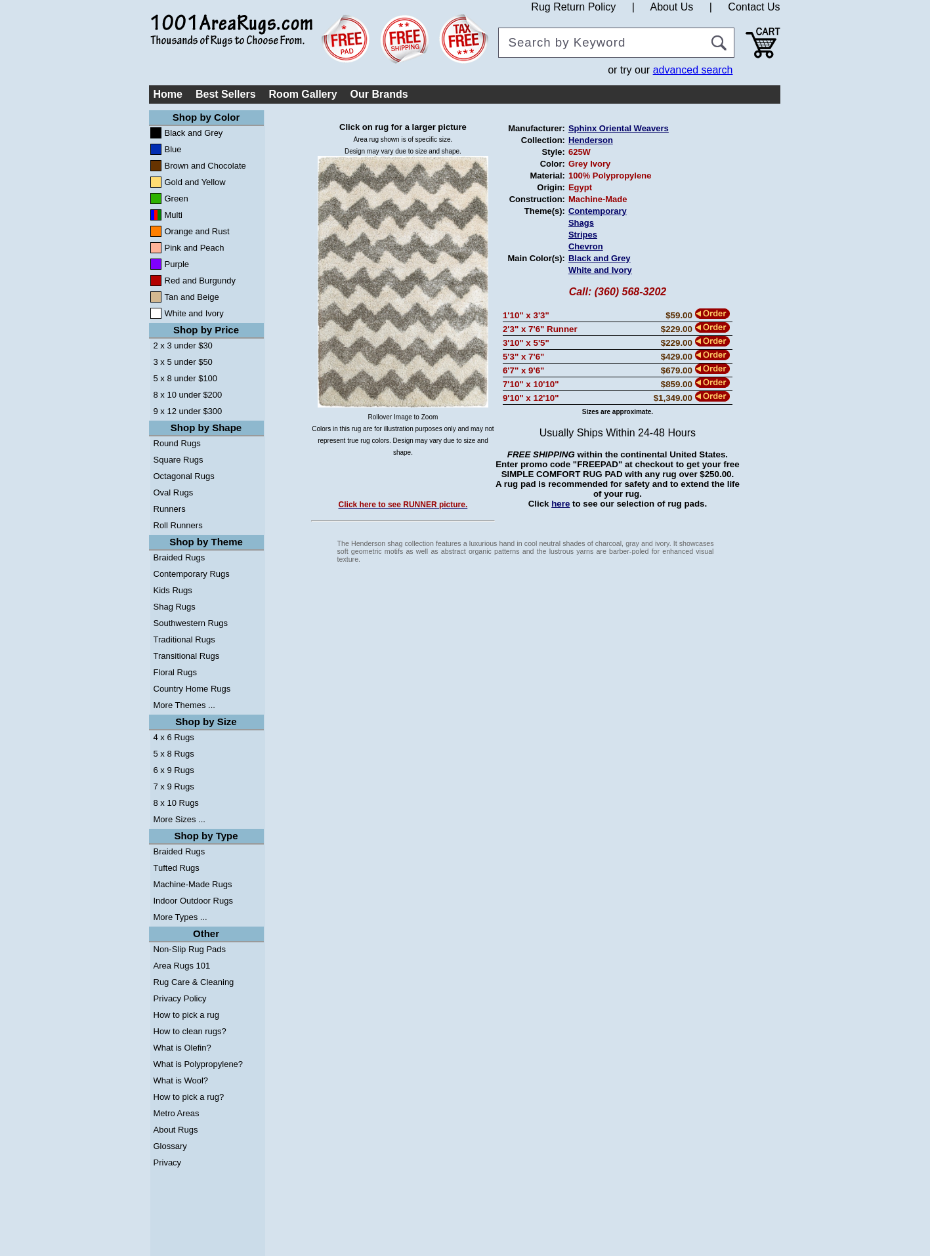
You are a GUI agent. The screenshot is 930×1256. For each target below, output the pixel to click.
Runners (170, 509)
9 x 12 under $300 (188, 411)
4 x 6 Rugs (174, 737)
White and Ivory (194, 313)
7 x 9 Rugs (174, 786)
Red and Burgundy (200, 280)
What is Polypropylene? (198, 1064)
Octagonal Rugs (184, 476)
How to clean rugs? (190, 1031)
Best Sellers (226, 94)
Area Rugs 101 (182, 966)
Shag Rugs (175, 607)
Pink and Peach (194, 248)
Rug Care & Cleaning (194, 982)
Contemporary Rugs (192, 574)
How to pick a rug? (189, 1097)
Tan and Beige (192, 297)
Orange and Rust (197, 231)
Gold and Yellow (195, 182)
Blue (173, 149)
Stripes (582, 235)
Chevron (585, 246)
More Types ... (180, 917)
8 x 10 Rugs (176, 803)
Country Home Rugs (192, 689)
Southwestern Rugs (191, 623)
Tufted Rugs (177, 868)
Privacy (168, 1162)
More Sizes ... (179, 819)
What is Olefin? (182, 1048)
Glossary (170, 1146)
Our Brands (379, 94)
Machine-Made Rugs (193, 884)
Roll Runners (178, 525)
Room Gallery (303, 94)
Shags (581, 223)
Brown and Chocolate (205, 166)
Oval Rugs (174, 492)
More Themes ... (184, 705)
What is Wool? (181, 1080)
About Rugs (176, 1130)
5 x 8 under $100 (186, 378)
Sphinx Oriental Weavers (618, 128)
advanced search (693, 69)
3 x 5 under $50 (183, 362)
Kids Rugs (173, 590)
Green (176, 198)
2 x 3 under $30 (183, 345)
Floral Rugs (175, 672)
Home (168, 94)
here (560, 504)
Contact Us (754, 6)
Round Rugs (177, 443)
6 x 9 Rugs (174, 770)
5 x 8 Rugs (174, 754)
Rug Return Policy (573, 6)
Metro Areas (177, 1113)
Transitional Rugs (187, 656)
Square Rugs (178, 460)
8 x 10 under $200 (188, 395)
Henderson (590, 140)
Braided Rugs (179, 557)
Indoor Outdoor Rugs (193, 901)
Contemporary (597, 211)
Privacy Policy (180, 998)
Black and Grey (194, 133)
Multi (173, 215)
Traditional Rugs (184, 639)
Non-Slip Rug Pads (190, 949)
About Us (671, 6)
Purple (177, 264)
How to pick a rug (186, 1015)
